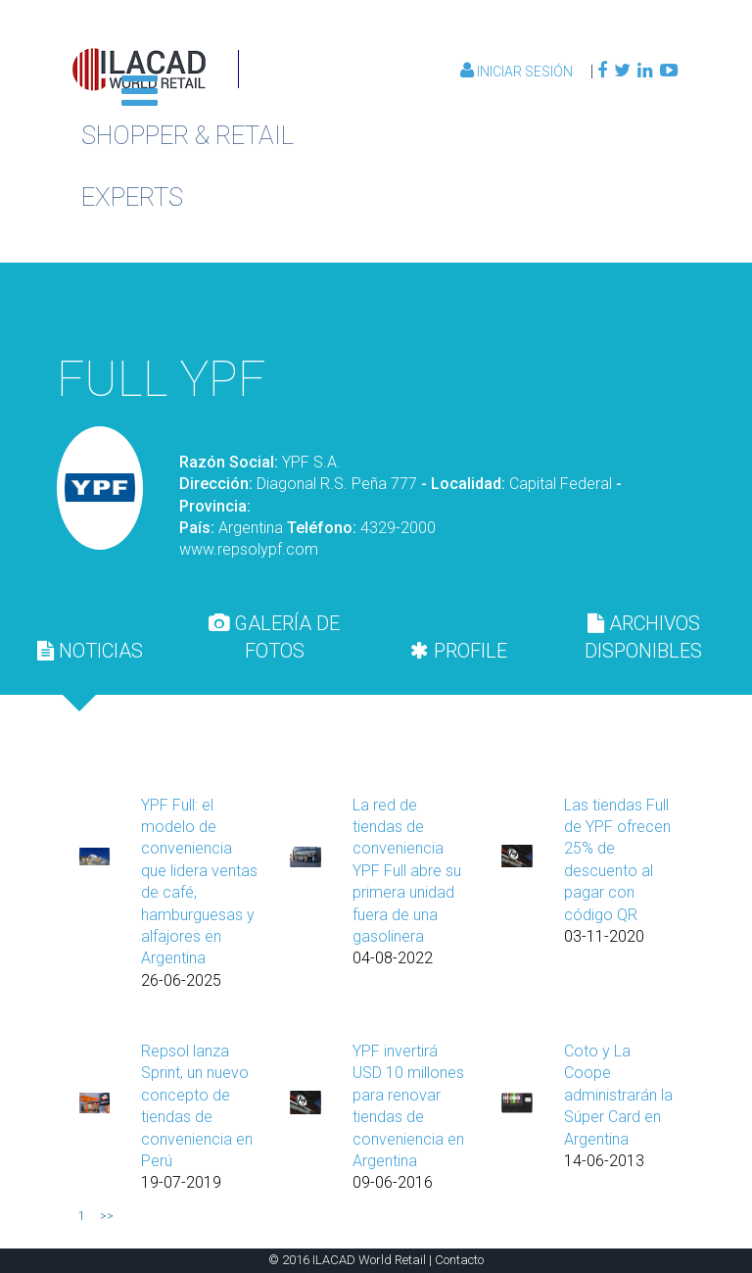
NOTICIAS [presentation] (90, 650)
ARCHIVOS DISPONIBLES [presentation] (643, 637)
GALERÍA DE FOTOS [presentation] (274, 637)
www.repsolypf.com (248, 549)
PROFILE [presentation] (458, 650)
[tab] (90, 650)
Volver (583, 305)
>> (107, 1216)
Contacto (459, 1259)
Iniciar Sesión (518, 71)
